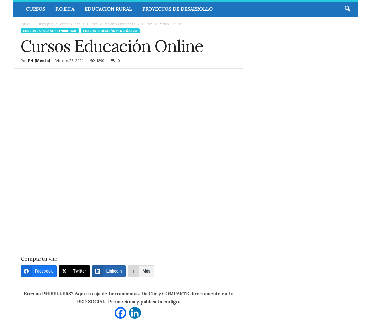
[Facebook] (39, 271)
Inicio (25, 24)
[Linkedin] (135, 313)
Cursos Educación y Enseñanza (111, 24)
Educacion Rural (108, 9)
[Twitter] (74, 271)
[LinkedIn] (109, 271)
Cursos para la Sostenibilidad (58, 24)
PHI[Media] (39, 60)
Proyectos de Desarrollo (177, 9)
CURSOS (35, 9)
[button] (347, 9)
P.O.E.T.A (64, 9)
